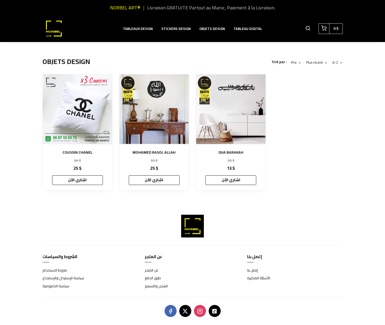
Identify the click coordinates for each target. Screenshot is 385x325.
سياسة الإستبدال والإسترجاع (63, 278)
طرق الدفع (153, 278)
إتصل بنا (252, 270)
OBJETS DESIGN (212, 28)
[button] (307, 28)
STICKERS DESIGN (176, 28)
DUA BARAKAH (231, 152)
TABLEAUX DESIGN (138, 28)
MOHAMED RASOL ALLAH (154, 152)
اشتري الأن (77, 179)
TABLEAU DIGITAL (248, 28)
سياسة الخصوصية (55, 286)
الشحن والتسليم (156, 286)
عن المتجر (151, 270)
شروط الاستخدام (54, 270)
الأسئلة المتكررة (258, 278)
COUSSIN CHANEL (77, 152)
